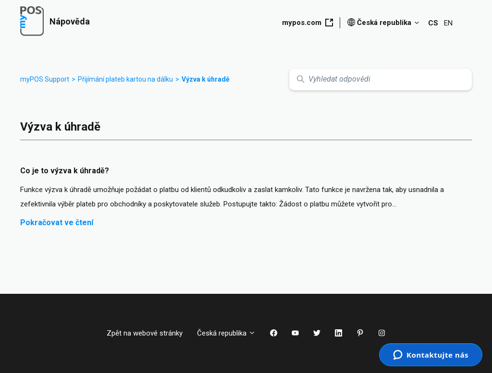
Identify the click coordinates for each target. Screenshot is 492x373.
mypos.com (307, 22)
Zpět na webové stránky (145, 333)
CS (433, 23)
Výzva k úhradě (206, 79)
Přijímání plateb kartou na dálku (125, 79)
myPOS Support (44, 79)
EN (448, 23)
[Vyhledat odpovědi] (380, 79)
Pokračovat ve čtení (56, 222)
